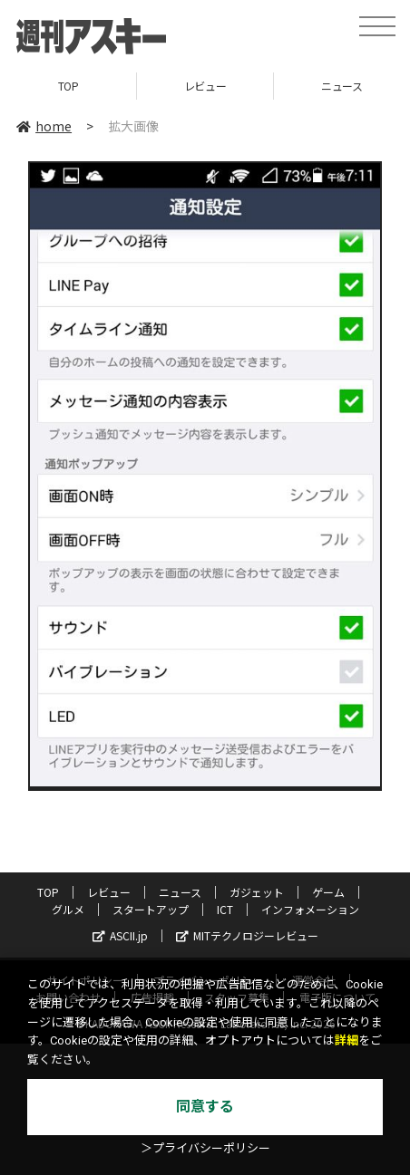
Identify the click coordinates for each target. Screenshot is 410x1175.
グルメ (68, 909)
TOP (68, 85)
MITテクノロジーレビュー (247, 935)
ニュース (180, 892)
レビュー (205, 85)
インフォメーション (310, 909)
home (44, 126)
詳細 (346, 1040)
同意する (205, 1106)
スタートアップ (150, 909)
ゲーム (328, 892)
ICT (225, 909)
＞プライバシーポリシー (205, 1148)
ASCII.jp (120, 935)
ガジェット (256, 892)
